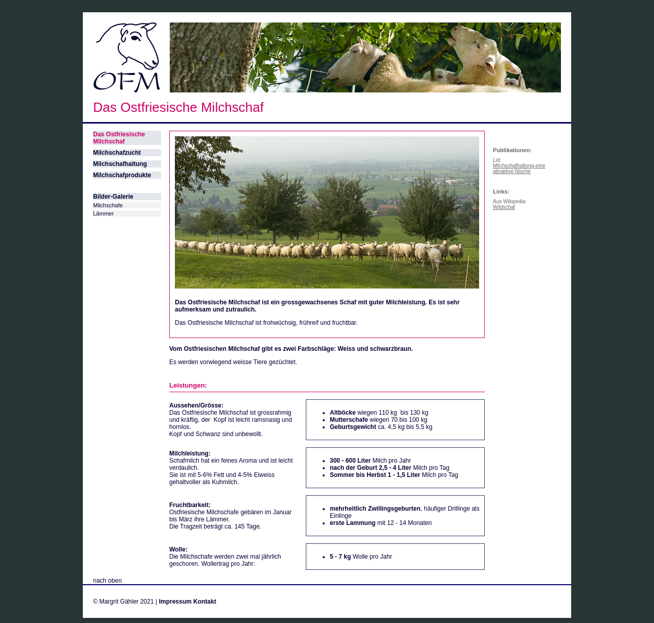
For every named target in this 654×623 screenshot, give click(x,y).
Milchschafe (108, 205)
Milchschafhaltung (120, 163)
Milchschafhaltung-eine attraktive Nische (519, 168)
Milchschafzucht (117, 152)
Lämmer (103, 213)
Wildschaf (504, 207)
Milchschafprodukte (122, 175)
